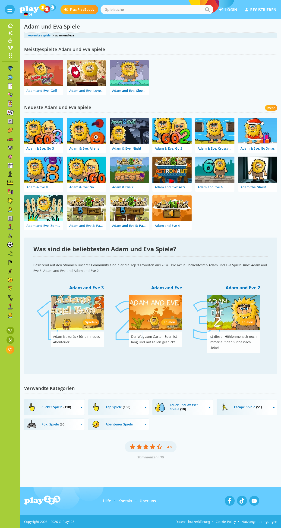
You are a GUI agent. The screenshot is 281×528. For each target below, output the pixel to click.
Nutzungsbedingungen (259, 521)
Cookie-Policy (226, 521)
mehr (271, 108)
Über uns (148, 500)
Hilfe (107, 500)
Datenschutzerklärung (193, 521)
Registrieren (260, 9)
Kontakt (125, 500)
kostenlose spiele (39, 35)
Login (228, 9)
